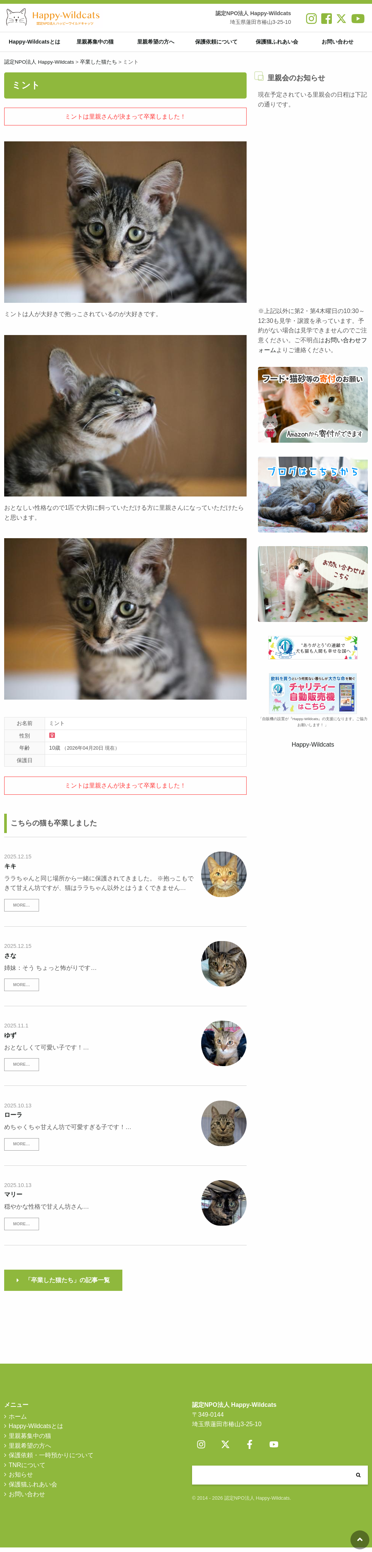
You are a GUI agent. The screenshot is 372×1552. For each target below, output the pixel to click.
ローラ (13, 1119)
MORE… (21, 909)
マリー (13, 1199)
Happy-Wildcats (313, 749)
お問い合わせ (337, 44)
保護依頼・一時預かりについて (51, 1459)
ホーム (18, 1420)
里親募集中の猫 (95, 44)
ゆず (10, 1039)
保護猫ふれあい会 (277, 44)
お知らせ (21, 1479)
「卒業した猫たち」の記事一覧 (67, 1284)
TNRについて (27, 1469)
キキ (10, 870)
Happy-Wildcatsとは (34, 44)
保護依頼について (216, 44)
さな (10, 960)
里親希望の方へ (155, 44)
